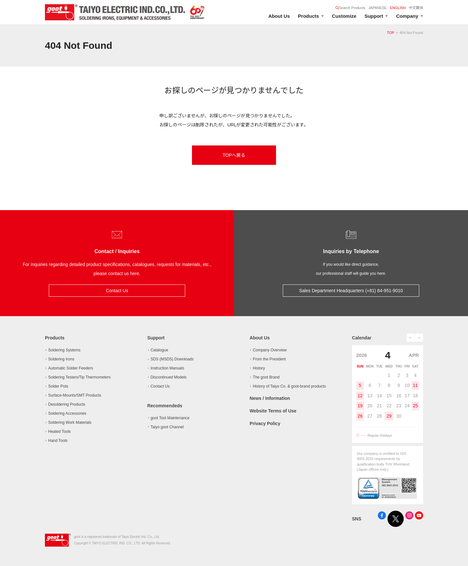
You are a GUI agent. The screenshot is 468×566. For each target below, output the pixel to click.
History (259, 368)
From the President (269, 359)
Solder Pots (58, 386)
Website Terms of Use (273, 410)
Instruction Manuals (167, 368)
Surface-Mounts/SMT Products (74, 395)
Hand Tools (58, 440)
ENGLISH (398, 8)
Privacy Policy (265, 422)
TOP (390, 33)
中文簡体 (416, 8)
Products (308, 16)
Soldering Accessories (67, 413)
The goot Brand (266, 377)
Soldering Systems (64, 350)
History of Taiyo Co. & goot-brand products (289, 386)
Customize (344, 16)
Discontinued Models (168, 377)
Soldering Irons (61, 359)
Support (374, 16)
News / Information (270, 398)
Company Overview (270, 350)
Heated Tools (59, 431)
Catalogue (159, 350)
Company (407, 16)
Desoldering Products (66, 404)
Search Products (350, 8)
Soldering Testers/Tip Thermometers (79, 377)
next (419, 338)
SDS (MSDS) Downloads (172, 359)
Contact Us (117, 290)
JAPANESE (377, 8)
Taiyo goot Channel (167, 427)
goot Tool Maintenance (170, 418)
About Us (279, 16)
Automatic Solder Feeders (70, 368)
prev (411, 338)
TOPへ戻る (234, 155)
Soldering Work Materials (69, 422)
